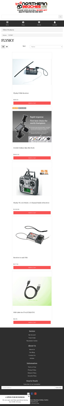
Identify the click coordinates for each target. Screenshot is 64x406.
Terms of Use (32, 367)
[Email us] (28, 393)
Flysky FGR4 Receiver (21, 93)
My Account (32, 335)
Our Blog (32, 352)
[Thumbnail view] (3, 46)
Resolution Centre (32, 341)
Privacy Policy (32, 370)
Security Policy (32, 376)
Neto (38, 403)
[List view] (7, 46)
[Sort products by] (46, 46)
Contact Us (32, 355)
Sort (24, 46)
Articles (32, 358)
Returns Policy (32, 373)
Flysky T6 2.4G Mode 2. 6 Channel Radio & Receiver (31, 203)
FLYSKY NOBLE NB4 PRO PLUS (23, 148)
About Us (32, 349)
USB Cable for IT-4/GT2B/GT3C (24, 312)
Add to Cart (32, 103)
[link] (32, 393)
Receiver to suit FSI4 (20, 258)
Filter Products (8, 30)
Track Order (32, 338)
